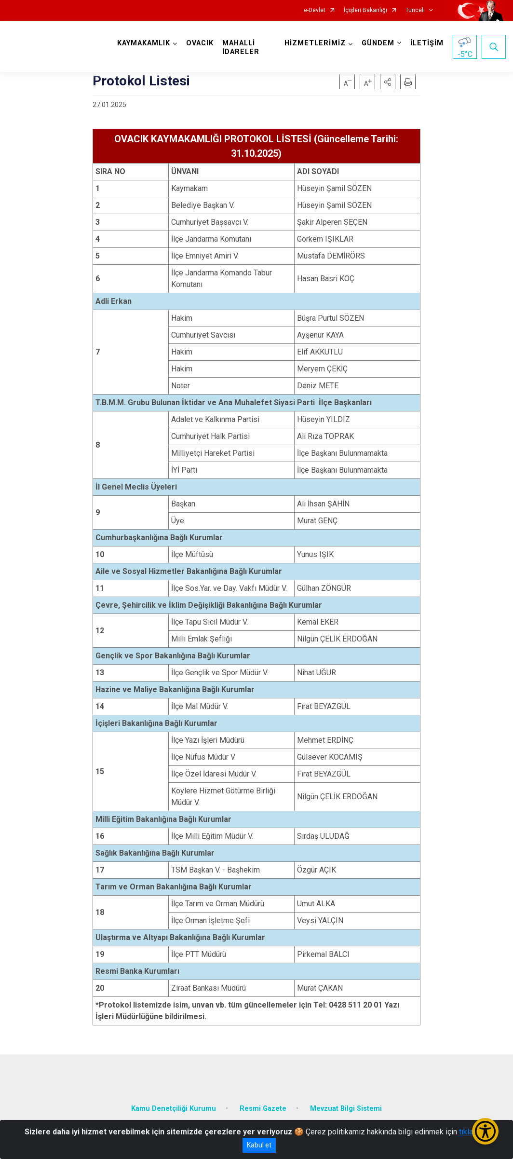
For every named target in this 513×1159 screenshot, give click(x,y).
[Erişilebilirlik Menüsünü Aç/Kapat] (485, 1131)
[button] (387, 81)
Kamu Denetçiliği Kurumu (173, 1108)
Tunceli (415, 10)
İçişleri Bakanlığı (365, 10)
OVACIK (200, 43)
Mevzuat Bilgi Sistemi (346, 1108)
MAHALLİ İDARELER (240, 47)
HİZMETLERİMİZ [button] (315, 43)
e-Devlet (314, 10)
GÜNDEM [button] (378, 43)
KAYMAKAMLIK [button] (143, 43)
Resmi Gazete (263, 1108)
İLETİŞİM (427, 43)
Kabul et (259, 1145)
